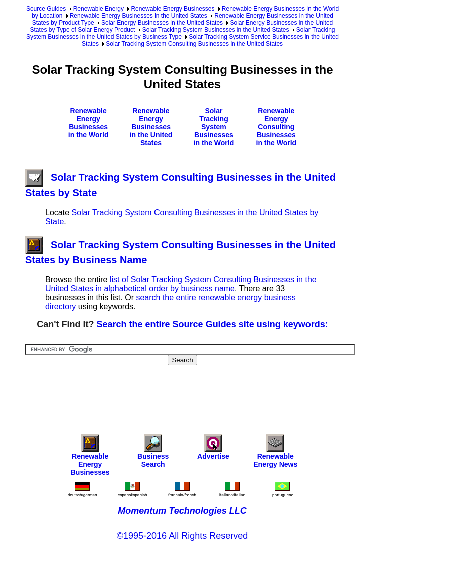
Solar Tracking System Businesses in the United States (215, 29)
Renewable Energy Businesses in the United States (138, 15)
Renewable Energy (98, 8)
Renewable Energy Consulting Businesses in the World (276, 127)
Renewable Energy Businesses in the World (88, 123)
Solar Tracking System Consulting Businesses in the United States (194, 43)
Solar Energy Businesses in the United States (162, 22)
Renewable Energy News (275, 453)
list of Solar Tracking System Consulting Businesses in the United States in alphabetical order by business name (181, 284)
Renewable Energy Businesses (172, 8)
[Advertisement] (207, 393)
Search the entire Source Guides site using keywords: (212, 324)
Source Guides (46, 8)
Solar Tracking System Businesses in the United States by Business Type (180, 33)
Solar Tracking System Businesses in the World (214, 127)
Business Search (153, 453)
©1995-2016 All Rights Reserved (182, 536)
